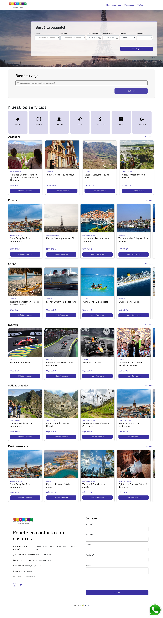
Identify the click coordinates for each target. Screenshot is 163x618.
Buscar (130, 90)
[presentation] (117, 582)
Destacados (129, 5)
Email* (88, 545)
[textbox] (47, 37)
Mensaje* (89, 565)
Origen (37, 33)
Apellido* (90, 534)
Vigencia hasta (108, 33)
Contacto (140, 5)
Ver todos (149, 137)
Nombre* (89, 524)
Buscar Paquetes (136, 49)
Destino (63, 33)
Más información (25, 191)
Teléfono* (90, 555)
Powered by (81, 605)
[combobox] (47, 37)
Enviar (117, 593)
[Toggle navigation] (150, 5)
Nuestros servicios (113, 5)
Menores (140, 33)
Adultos (123, 33)
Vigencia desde (92, 33)
